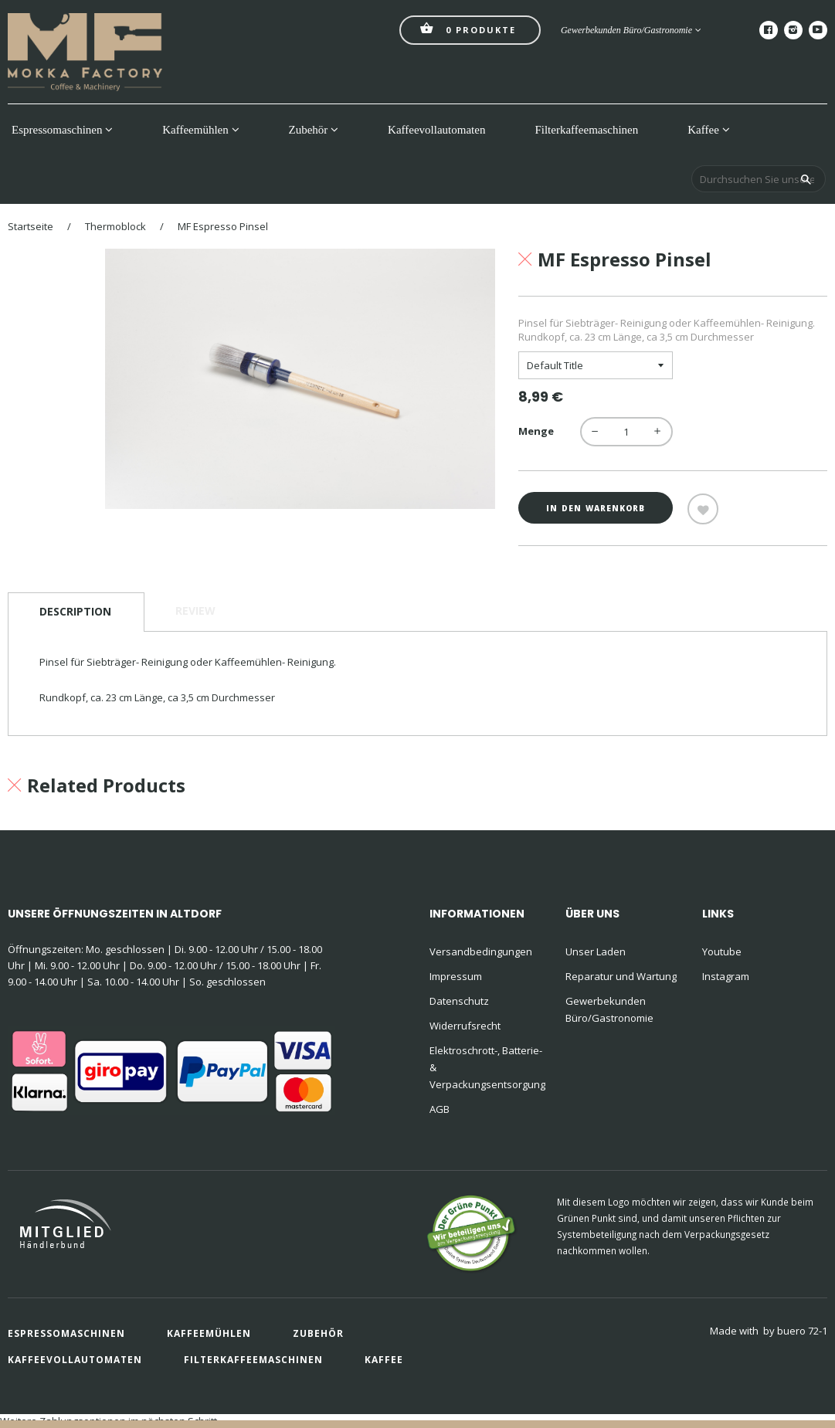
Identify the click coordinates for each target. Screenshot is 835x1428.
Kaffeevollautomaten (436, 130)
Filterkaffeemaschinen (586, 130)
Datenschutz (459, 1001)
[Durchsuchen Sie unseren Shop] (758, 178)
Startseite (30, 226)
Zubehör (314, 130)
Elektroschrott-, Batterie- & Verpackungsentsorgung (487, 1067)
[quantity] (626, 431)
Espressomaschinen (62, 130)
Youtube (722, 951)
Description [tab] (75, 611)
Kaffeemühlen (200, 130)
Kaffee (708, 130)
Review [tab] (195, 610)
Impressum (455, 976)
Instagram (725, 976)
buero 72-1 (802, 1331)
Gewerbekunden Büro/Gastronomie (631, 30)
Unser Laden (595, 951)
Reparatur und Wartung (621, 976)
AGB (439, 1109)
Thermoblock (115, 226)
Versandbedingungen (480, 951)
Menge (536, 431)
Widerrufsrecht (465, 1026)
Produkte (468, 28)
